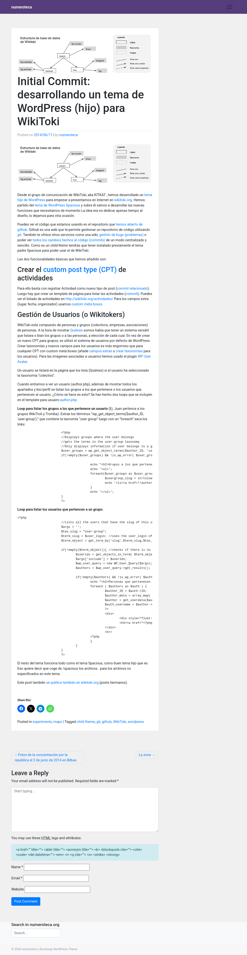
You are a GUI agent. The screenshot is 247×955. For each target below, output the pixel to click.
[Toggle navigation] (229, 7)
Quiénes (76, 330)
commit (132, 294)
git (19, 235)
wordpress (136, 722)
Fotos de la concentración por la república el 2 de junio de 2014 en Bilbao (46, 757)
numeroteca (21, 7)
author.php (68, 400)
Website (17, 889)
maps (57, 722)
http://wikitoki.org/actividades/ (90, 299)
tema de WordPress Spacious (57, 205)
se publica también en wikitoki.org (72, 683)
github (107, 722)
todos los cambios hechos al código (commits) (69, 240)
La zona (145, 755)
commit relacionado (132, 288)
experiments (42, 722)
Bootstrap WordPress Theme (58, 949)
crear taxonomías (129, 351)
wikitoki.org (123, 200)
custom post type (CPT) (80, 269)
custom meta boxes (87, 304)
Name (17, 867)
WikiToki (119, 722)
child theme (86, 722)
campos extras (100, 351)
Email (16, 878)
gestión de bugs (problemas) (121, 235)
